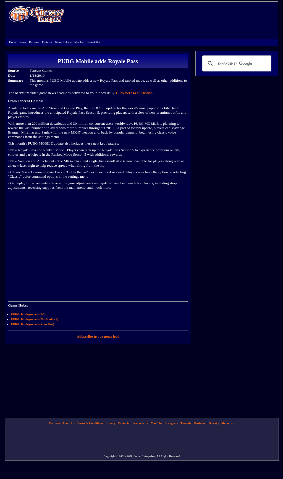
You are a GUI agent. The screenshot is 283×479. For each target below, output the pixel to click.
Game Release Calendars (70, 42)
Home (36, 14)
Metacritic (228, 423)
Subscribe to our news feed (98, 336)
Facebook (138, 423)
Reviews (34, 42)
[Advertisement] (173, 15)
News (22, 42)
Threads (185, 423)
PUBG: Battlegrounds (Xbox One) (32, 324)
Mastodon (199, 423)
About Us (68, 423)
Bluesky (214, 423)
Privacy (111, 423)
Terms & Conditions (90, 423)
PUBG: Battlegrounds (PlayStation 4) (34, 319)
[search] (236, 63)
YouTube (157, 423)
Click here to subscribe (134, 93)
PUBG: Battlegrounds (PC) (28, 314)
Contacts (123, 423)
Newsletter (93, 42)
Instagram (171, 423)
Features (47, 42)
